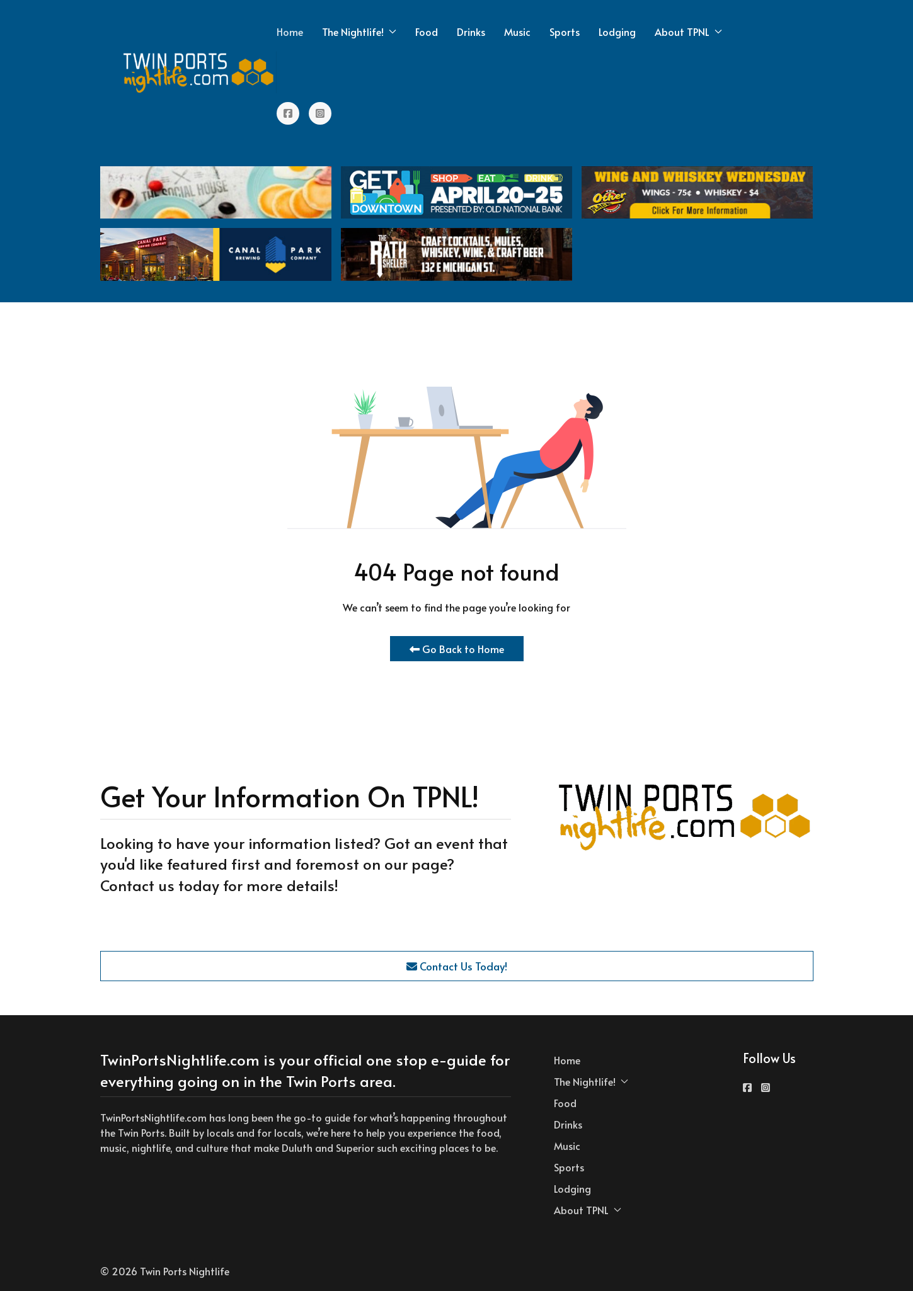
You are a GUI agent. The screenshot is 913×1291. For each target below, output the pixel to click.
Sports (564, 31)
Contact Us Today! (456, 966)
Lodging (617, 31)
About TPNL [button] (688, 31)
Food (426, 31)
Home (290, 31)
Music (517, 31)
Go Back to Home (457, 649)
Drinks (471, 31)
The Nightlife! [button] (359, 31)
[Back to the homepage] (199, 72)
